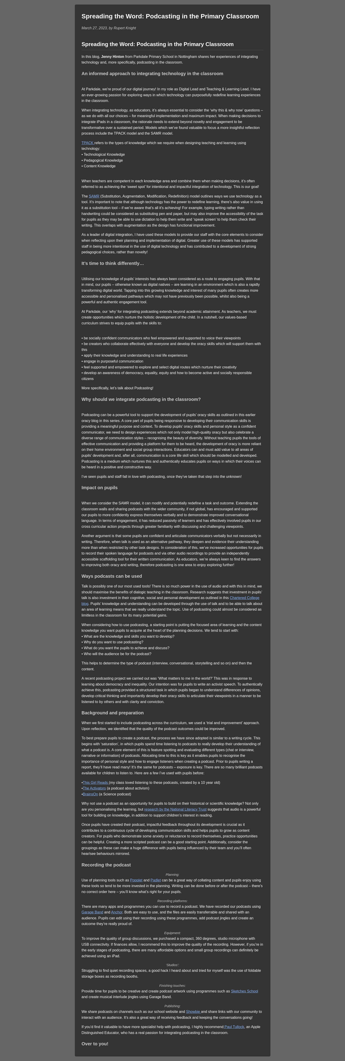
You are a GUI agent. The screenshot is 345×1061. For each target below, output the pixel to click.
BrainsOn (90, 794)
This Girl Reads (96, 783)
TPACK (88, 143)
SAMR (94, 196)
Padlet (156, 880)
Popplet (136, 880)
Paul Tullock (234, 1027)
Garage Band (92, 912)
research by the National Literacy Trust (175, 809)
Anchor (116, 912)
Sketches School (244, 991)
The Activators (94, 788)
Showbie (193, 1012)
